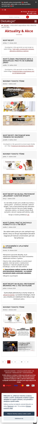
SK (5, 10)
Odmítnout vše (19, 418)
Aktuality (6, 25)
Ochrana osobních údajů (24, 371)
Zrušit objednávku (28, 372)
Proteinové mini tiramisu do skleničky (22, 146)
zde (28, 215)
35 (21, 362)
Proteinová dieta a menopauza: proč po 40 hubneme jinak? (23, 72)
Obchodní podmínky (10, 371)
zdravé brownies (9, 295)
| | (31, 13)
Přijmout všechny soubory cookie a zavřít (19, 413)
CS (2, 10)
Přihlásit (24, 12)
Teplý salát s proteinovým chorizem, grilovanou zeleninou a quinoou (22, 50)
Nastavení (11, 406)
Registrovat (32, 12)
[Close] (36, 2)
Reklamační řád (16, 372)
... (18, 362)
